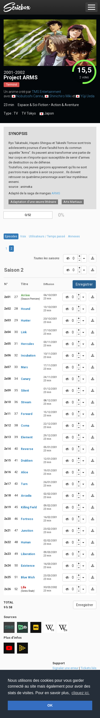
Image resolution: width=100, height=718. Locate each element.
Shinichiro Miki (60, 96)
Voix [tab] (23, 236)
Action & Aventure (65, 105)
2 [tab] (11, 248)
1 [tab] (6, 248)
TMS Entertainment (46, 92)
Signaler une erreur (65, 668)
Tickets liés (88, 668)
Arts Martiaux (72, 202)
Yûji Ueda (87, 96)
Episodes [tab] (11, 236)
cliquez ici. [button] (81, 693)
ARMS (55, 193)
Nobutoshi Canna (29, 96)
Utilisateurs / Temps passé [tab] (47, 236)
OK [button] (50, 705)
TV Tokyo (29, 113)
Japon (47, 114)
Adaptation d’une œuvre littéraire (33, 202)
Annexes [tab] (74, 236)
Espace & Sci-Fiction (33, 105)
